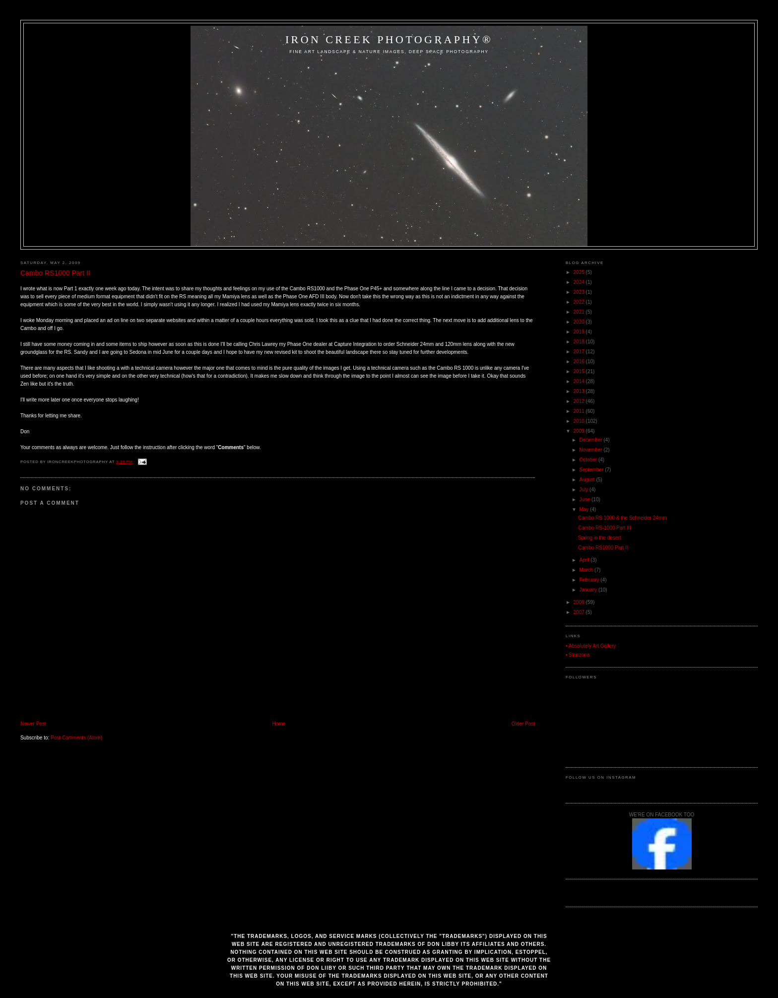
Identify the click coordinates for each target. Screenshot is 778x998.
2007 (580, 612)
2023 (580, 292)
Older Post (523, 724)
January (589, 590)
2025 (580, 272)
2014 (580, 381)
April (585, 560)
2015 (580, 371)
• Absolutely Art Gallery (591, 646)
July (585, 489)
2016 (580, 361)
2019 (580, 331)
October (589, 460)
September (592, 469)
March (587, 570)
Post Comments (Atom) (76, 737)
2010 (580, 421)
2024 (580, 282)
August (588, 479)
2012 (580, 401)
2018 (580, 341)
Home (278, 724)
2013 (580, 391)
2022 (580, 302)
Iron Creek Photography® (389, 39)
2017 (580, 351)
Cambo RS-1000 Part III (604, 528)
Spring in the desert (599, 537)
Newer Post (33, 724)
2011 (580, 411)
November (592, 450)
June (585, 499)
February (590, 580)
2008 (580, 602)
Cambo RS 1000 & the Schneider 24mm (622, 518)
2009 (580, 431)
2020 (580, 322)
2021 (580, 312)
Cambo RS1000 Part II (55, 273)
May (585, 509)
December (592, 440)
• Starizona (578, 655)
